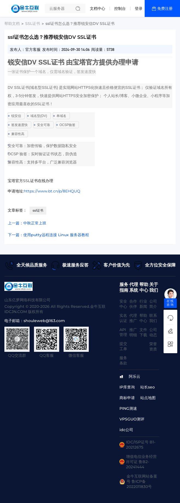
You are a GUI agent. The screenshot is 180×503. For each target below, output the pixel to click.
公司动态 (153, 332)
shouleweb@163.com (44, 320)
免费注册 (165, 8)
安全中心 (123, 304)
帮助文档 (12, 23)
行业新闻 (143, 304)
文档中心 (97, 8)
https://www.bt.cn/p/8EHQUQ (52, 191)
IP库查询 (127, 387)
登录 (138, 8)
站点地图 (148, 397)
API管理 (123, 332)
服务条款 (123, 360)
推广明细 (133, 332)
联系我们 (153, 318)
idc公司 (126, 429)
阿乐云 (134, 376)
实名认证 (123, 318)
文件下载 (143, 332)
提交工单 (123, 346)
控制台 (120, 8)
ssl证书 (38, 210)
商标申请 (127, 397)
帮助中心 (143, 318)
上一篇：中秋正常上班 (27, 223)
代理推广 (133, 318)
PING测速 (128, 408)
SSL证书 (32, 23)
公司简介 (153, 304)
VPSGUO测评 (131, 419)
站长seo (147, 387)
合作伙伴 (133, 304)
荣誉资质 (153, 346)
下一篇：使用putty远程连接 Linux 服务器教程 (48, 234)
